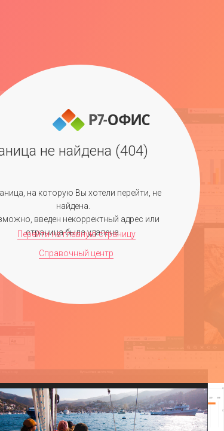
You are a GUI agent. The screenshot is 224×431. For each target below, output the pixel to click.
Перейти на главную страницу (76, 234)
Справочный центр (76, 253)
